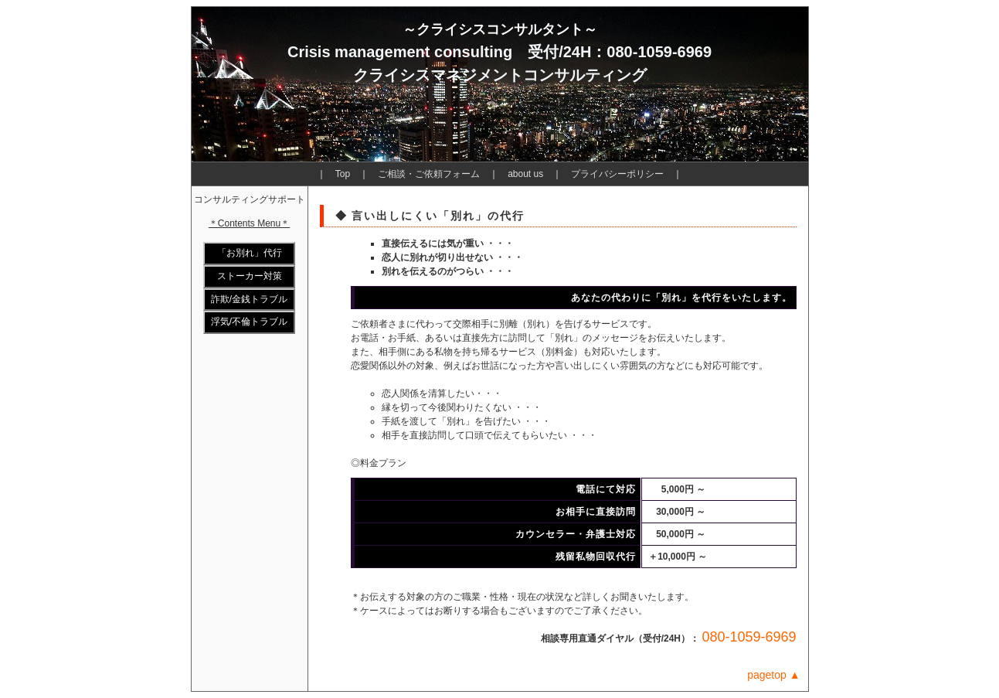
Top (342, 174)
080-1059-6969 (749, 637)
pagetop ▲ (773, 675)
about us (525, 174)
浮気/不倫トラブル (249, 321)
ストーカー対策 (249, 276)
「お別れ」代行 (249, 252)
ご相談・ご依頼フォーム (429, 174)
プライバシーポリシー (617, 174)
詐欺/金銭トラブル (249, 299)
